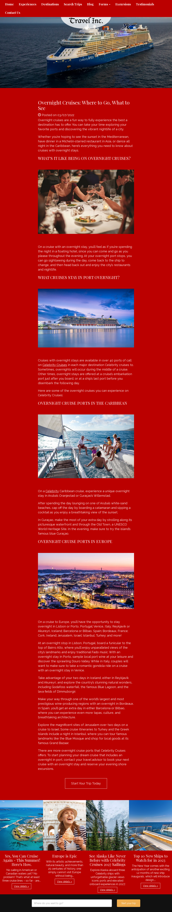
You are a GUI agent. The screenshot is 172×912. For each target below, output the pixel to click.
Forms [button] (104, 4)
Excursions (123, 4)
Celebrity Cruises (54, 365)
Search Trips (73, 4)
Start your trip (128, 903)
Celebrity (52, 491)
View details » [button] (21, 886)
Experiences (27, 4)
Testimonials (145, 4)
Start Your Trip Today (86, 783)
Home (9, 4)
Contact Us (12, 13)
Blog (90, 4)
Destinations (50, 4)
